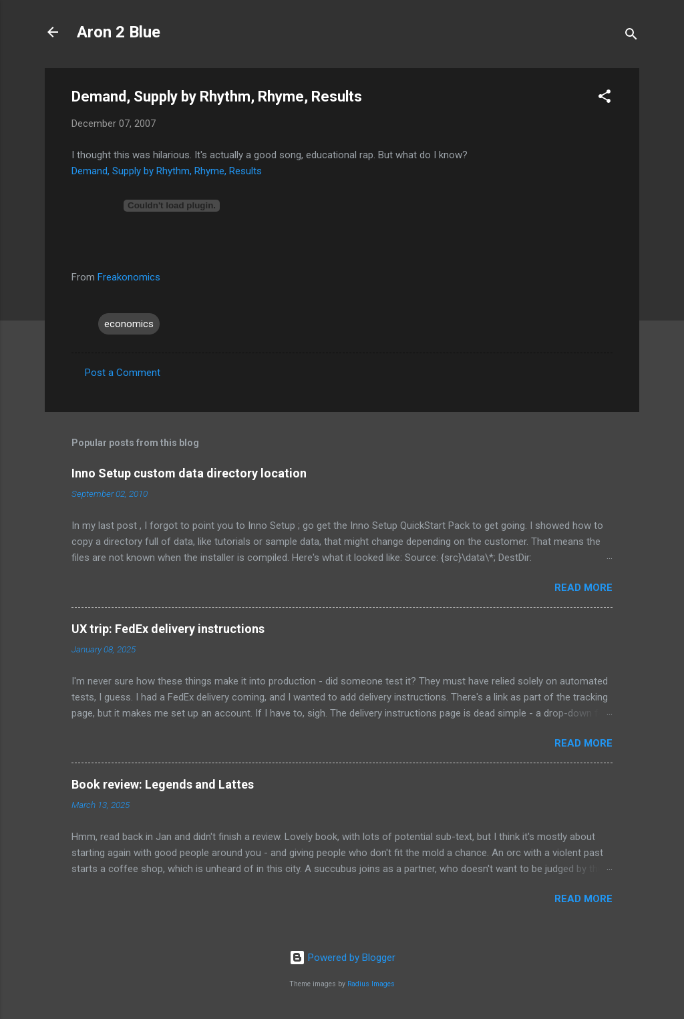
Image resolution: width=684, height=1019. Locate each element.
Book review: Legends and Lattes (162, 784)
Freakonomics (129, 277)
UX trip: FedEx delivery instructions (168, 629)
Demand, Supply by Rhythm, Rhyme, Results (166, 171)
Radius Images (371, 984)
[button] (604, 98)
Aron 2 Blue (118, 32)
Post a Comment (122, 373)
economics (129, 324)
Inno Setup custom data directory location (189, 473)
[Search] (631, 36)
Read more (583, 588)
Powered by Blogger (342, 958)
